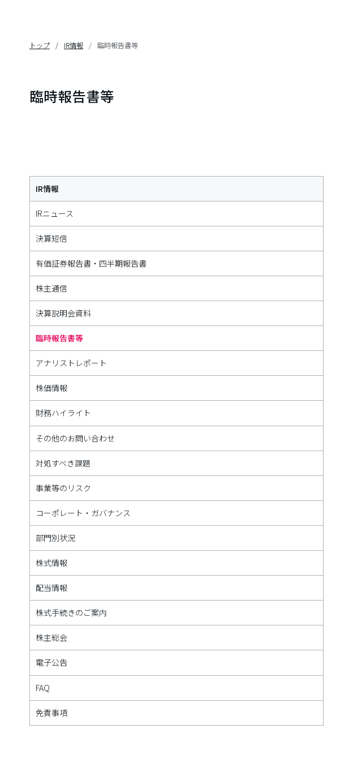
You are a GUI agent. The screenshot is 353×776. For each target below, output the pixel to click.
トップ (39, 45)
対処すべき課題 (63, 463)
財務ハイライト (63, 412)
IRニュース (55, 213)
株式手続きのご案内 (71, 612)
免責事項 (51, 712)
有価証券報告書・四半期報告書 (91, 263)
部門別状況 (55, 537)
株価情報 (51, 387)
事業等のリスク (63, 488)
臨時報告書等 (59, 338)
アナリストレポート (71, 362)
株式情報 (51, 562)
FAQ (43, 687)
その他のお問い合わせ (75, 438)
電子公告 (51, 662)
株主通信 (51, 288)
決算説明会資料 (63, 313)
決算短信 (51, 238)
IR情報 (73, 45)
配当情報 (51, 587)
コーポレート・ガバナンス (83, 512)
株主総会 (51, 637)
